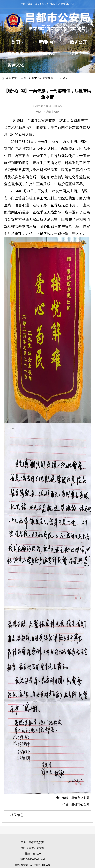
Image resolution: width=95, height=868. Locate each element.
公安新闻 (48, 78)
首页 (23, 78)
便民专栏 (78, 53)
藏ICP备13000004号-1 (32, 859)
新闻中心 (47, 43)
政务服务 (15, 53)
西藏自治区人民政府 (45, 4)
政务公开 (78, 42)
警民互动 (47, 53)
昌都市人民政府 (66, 4)
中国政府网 (26, 4)
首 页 (15, 42)
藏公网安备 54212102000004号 (32, 865)
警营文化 (15, 64)
